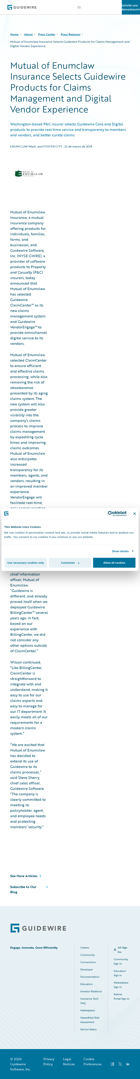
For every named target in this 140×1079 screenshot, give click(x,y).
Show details (120, 551)
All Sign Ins (122, 950)
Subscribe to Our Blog (23, 889)
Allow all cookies (114, 562)
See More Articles (23, 875)
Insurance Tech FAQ (89, 1001)
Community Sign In (121, 961)
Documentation (89, 977)
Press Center (46, 34)
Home (14, 34)
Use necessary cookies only (25, 562)
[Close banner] (134, 513)
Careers (84, 947)
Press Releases (70, 34)
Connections (88, 962)
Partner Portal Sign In (121, 996)
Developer (86, 969)
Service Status (88, 1029)
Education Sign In (120, 973)
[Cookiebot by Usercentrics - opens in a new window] (111, 513)
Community (87, 955)
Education (86, 984)
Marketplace (87, 1010)
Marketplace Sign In (121, 985)
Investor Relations (91, 991)
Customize (70, 562)
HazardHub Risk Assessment (89, 1020)
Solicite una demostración (131, 7)
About (28, 34)
